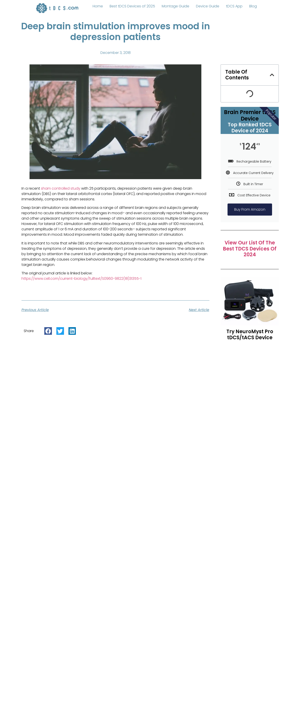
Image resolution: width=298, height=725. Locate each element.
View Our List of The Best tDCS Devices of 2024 (250, 248)
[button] (48, 331)
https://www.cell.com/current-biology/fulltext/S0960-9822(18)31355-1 (81, 278)
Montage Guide (175, 6)
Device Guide (207, 6)
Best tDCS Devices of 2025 (132, 6)
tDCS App (234, 6)
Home (98, 6)
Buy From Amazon (249, 209)
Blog (253, 6)
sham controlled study (60, 188)
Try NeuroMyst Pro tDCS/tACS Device (249, 334)
